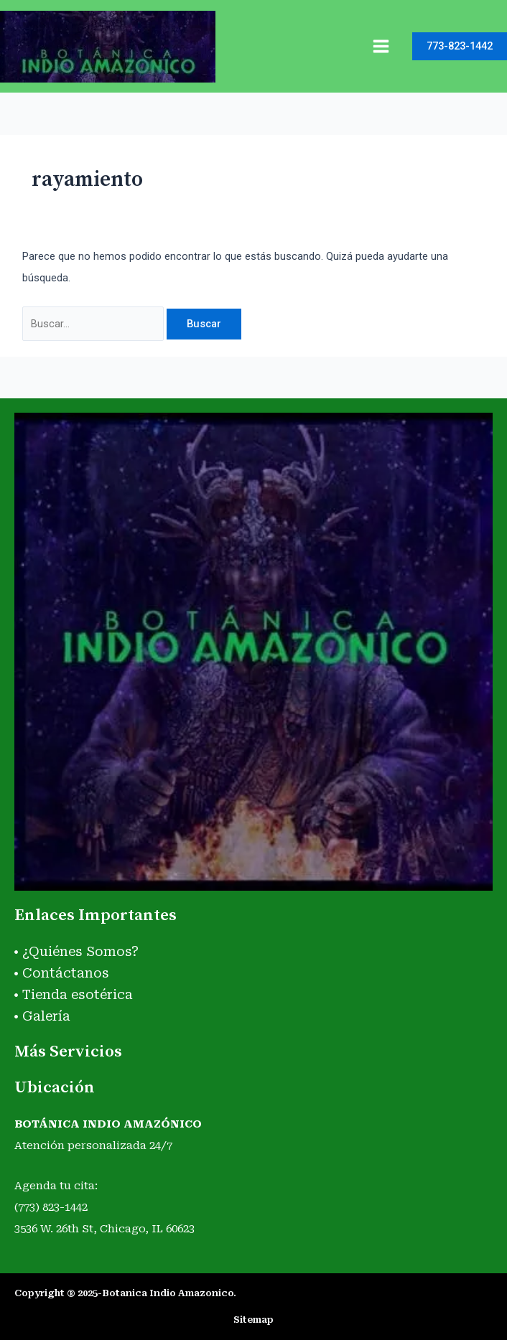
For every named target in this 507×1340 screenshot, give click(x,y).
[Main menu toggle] (381, 46)
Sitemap (253, 1319)
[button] (459, 46)
